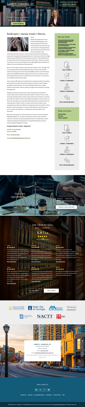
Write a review (51, 290)
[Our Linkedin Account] (40, 389)
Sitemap (30, 395)
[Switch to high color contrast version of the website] (3, 1)
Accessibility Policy (39, 395)
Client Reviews (18, 23)
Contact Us (11, 12)
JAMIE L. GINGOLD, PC (42, 384)
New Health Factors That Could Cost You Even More (66, 45)
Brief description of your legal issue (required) (42, 203)
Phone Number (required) (40, 189)
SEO (64, 395)
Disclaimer (60, 198)
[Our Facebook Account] (36, 389)
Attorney (32, 10)
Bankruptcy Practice (47, 10)
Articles (74, 10)
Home (10, 10)
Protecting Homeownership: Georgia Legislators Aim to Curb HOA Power (66, 41)
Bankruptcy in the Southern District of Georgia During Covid (67, 54)
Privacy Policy (69, 198)
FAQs (59, 10)
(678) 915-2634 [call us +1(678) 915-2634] (69, 4)
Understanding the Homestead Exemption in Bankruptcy (66, 48)
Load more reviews (33, 290)
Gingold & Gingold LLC (59, 404)
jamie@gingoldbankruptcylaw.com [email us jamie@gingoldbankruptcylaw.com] (20, 138)
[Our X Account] (44, 389)
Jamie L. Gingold (62, 118)
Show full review (11, 261)
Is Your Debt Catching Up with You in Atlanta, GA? (66, 51)
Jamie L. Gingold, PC (21, 4)
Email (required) (37, 196)
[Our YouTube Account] (48, 389)
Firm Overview (20, 10)
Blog (66, 10)
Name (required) (37, 182)
